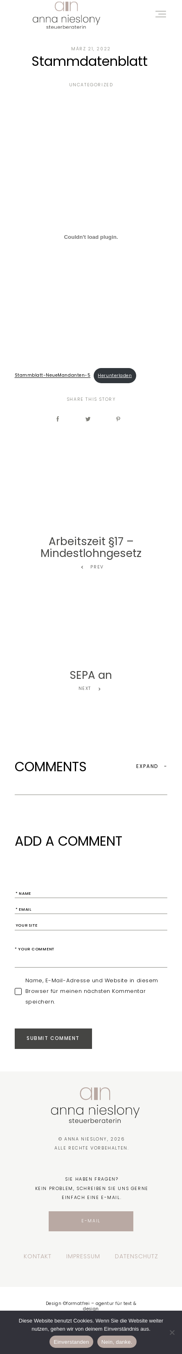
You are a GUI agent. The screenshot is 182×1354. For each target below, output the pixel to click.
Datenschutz (136, 1256)
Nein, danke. (117, 1342)
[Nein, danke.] (172, 1332)
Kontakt (38, 1256)
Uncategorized (91, 85)
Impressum (83, 1256)
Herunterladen (115, 376)
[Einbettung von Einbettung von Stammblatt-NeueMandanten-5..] (91, 237)
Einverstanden (71, 1342)
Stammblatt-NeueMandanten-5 (53, 376)
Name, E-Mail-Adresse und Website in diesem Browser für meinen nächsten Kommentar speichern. (91, 991)
